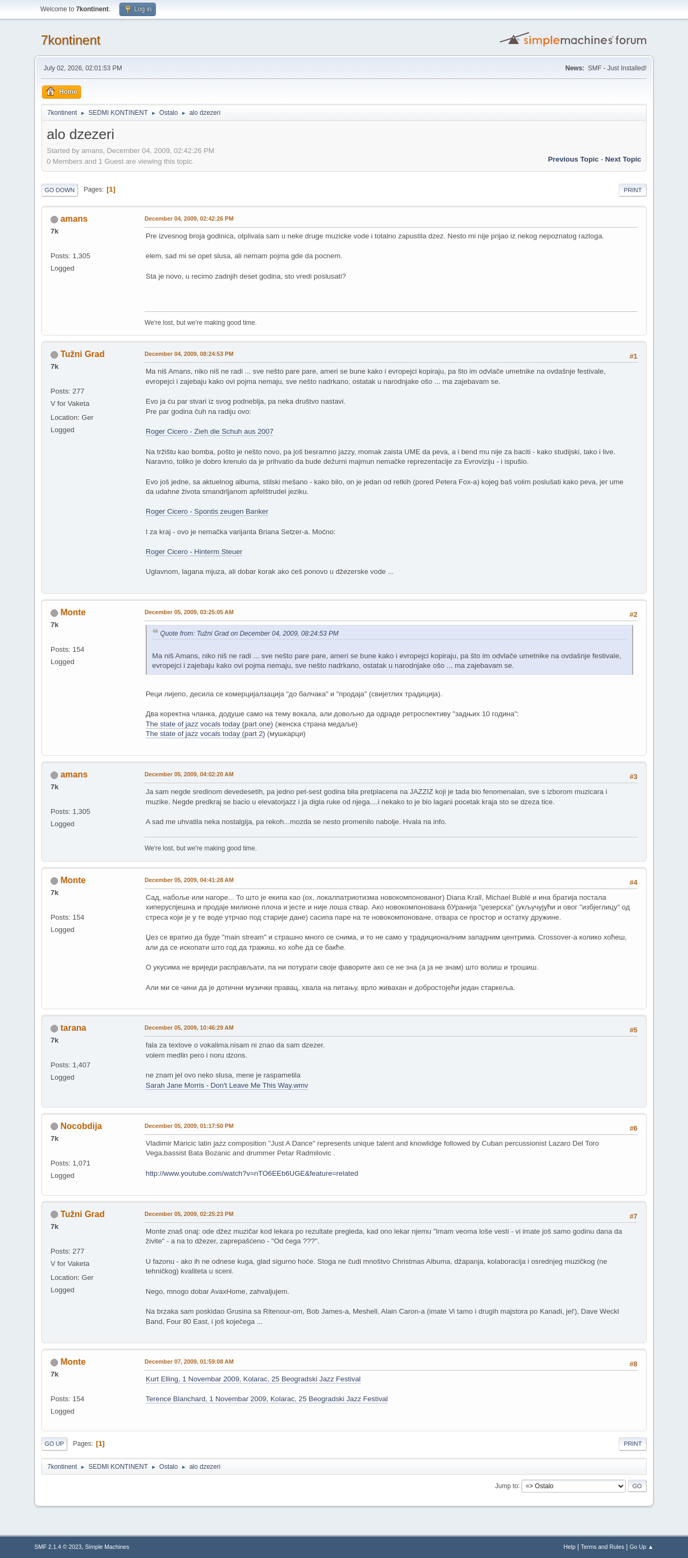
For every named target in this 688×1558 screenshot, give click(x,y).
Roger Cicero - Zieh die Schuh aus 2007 (210, 431)
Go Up (54, 1443)
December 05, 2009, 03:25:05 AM (189, 612)
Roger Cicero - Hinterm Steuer (194, 552)
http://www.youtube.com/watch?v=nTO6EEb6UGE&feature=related (252, 1173)
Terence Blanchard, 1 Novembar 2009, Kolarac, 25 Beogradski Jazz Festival (267, 1399)
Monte (72, 612)
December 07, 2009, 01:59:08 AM (189, 1361)
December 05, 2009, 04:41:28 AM (189, 880)
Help (570, 1547)
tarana (73, 1027)
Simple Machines (107, 1547)
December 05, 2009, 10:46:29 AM (189, 1027)
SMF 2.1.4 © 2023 (58, 1547)
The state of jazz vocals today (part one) (209, 724)
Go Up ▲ (641, 1547)
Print (633, 190)
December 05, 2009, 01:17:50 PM (189, 1126)
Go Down (60, 190)
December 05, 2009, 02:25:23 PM (189, 1214)
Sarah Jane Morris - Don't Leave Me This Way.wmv (227, 1085)
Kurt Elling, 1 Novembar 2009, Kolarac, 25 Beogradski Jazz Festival (253, 1379)
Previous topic (573, 159)
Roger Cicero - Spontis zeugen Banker (207, 511)
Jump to (506, 1485)
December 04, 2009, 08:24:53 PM (189, 354)
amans (74, 218)
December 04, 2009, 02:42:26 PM (189, 218)
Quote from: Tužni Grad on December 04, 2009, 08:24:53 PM (249, 633)
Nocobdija (81, 1126)
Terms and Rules (603, 1547)
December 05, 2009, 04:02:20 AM (189, 774)
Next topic (623, 159)
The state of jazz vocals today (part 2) (205, 734)
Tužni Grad (82, 354)
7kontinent (71, 40)
